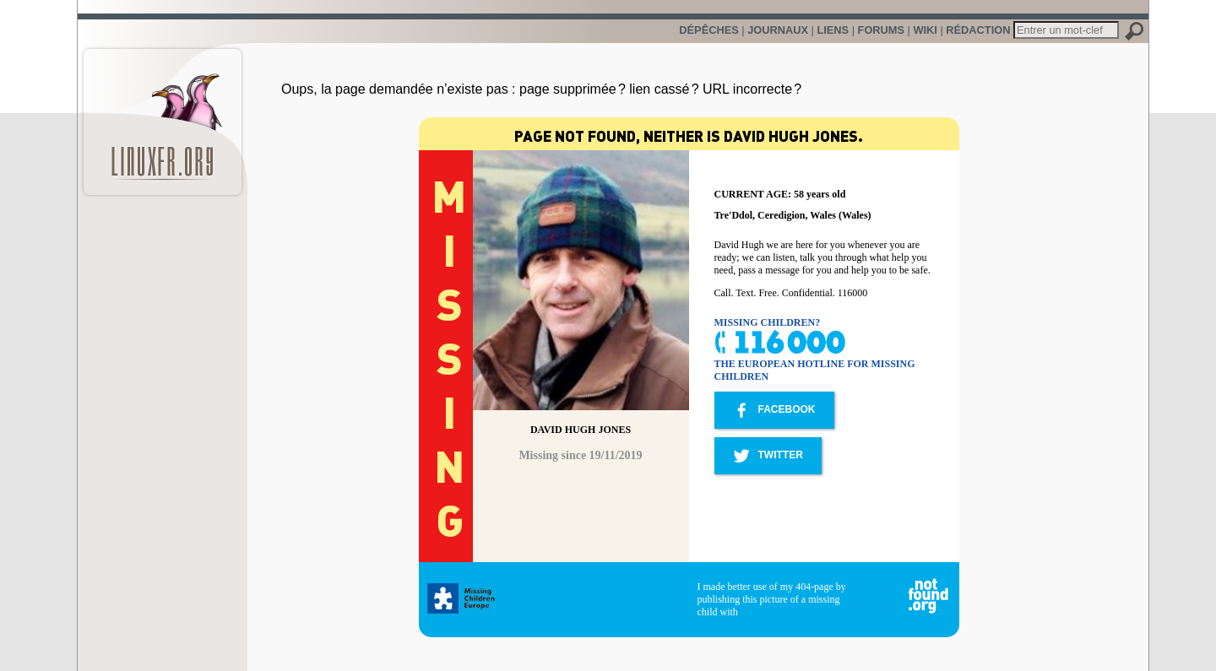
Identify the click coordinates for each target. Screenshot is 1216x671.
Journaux (777, 30)
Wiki (924, 30)
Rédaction (978, 30)
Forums (881, 30)
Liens (833, 30)
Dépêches (708, 30)
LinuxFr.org (162, 113)
